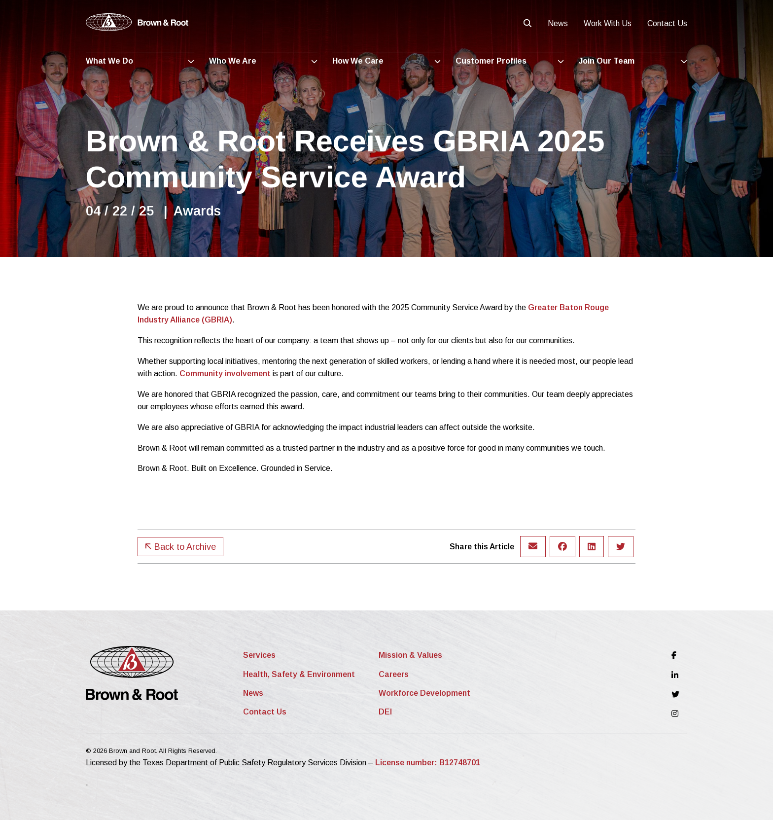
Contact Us (667, 23)
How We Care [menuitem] (358, 61)
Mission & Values (410, 655)
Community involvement (225, 373)
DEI (385, 712)
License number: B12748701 (427, 762)
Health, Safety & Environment (299, 674)
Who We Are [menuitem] (232, 61)
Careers (394, 674)
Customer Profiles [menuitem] (491, 61)
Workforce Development (424, 693)
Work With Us (608, 23)
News (558, 23)
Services (259, 655)
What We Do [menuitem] (109, 61)
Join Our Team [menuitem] (606, 61)
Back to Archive (180, 547)
